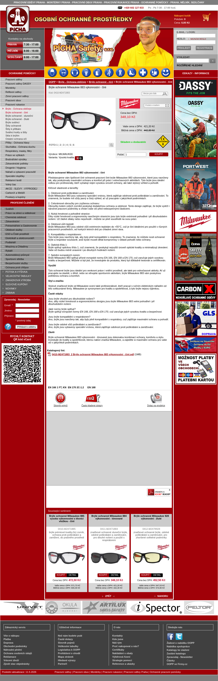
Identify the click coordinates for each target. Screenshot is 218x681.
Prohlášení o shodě (69, 653)
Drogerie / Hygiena (16, 167)
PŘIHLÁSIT (183, 48)
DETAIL (72, 575)
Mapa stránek (65, 656)
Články (171, 660)
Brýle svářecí (13, 122)
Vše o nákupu (11, 635)
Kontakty (117, 635)
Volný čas (11, 184)
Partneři (62, 664)
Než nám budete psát (70, 635)
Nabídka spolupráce (178, 646)
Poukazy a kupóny (15, 197)
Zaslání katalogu (176, 653)
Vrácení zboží (11, 660)
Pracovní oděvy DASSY (18, 83)
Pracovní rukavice (15, 104)
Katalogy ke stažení (178, 650)
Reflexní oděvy (14, 92)
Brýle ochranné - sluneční (19, 115)
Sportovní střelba (15, 259)
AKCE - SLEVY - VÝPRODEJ (21, 188)
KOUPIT (159, 154)
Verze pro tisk (150, 93)
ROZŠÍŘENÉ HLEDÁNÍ (189, 65)
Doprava (8, 642)
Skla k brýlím (12, 135)
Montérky (10, 88)
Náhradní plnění (13, 649)
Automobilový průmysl (17, 255)
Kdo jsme (117, 639)
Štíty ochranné (13, 125)
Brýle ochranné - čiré (17, 112)
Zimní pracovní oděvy (17, 96)
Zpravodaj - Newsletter (180, 657)
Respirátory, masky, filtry (19, 151)
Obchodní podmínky (15, 646)
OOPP (52, 82)
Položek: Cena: (182, 19)
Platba (7, 639)
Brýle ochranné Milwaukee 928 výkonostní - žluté (151, 517)
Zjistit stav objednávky (17, 664)
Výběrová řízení (121, 656)
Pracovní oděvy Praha (136, 672)
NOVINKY (11, 288)
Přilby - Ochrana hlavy (17, 142)
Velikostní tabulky (68, 646)
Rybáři (9, 250)
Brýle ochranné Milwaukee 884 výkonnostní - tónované (109, 517)
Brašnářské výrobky (16, 159)
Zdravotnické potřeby (17, 163)
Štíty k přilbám (13, 129)
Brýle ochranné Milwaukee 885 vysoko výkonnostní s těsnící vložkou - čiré (66, 519)
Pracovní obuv (13, 100)
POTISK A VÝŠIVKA (17, 272)
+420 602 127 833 (134, 7)
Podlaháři (11, 242)
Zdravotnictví (12, 221)
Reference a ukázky (123, 664)
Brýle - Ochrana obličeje (18, 108)
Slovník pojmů (61, 404)
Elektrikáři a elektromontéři (20, 238)
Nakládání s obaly (122, 653)
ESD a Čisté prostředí (17, 234)
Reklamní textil (13, 180)
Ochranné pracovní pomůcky (165, 672)
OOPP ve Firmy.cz (177, 664)
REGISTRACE (204, 48)
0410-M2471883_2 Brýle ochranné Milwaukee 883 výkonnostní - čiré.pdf (93, 354)
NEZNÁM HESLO (198, 39)
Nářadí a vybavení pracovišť (21, 172)
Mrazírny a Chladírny (17, 246)
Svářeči (10, 209)
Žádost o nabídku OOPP (180, 643)
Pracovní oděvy (14, 79)
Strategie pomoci (122, 660)
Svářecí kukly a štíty (16, 132)
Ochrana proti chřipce (17, 267)
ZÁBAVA (10, 292)
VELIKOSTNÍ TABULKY (18, 276)
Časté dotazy (65, 639)
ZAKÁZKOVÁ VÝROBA (18, 280)
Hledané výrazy (67, 660)
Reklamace (10, 656)
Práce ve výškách (15, 155)
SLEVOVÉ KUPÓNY (17, 284)
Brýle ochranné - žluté (17, 119)
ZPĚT (108, 596)
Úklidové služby (14, 229)
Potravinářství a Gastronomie (21, 225)
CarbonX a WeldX (15, 192)
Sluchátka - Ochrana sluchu (20, 146)
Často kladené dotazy (92, 404)
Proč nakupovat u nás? (125, 646)
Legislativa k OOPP (69, 649)
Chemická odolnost (16, 217)
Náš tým (117, 642)
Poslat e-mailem (152, 105)
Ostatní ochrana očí (16, 139)
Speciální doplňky (15, 176)
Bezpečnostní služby (17, 263)
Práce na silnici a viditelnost (20, 213)
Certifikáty (118, 649)
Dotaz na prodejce (156, 404)
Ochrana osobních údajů (18, 653)
